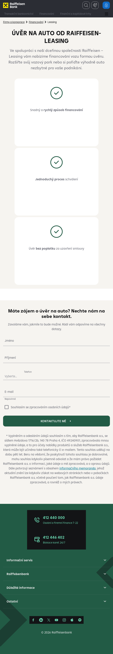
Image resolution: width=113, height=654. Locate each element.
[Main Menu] (106, 14)
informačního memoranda (77, 468)
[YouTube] (56, 620)
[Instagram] (64, 620)
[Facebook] (33, 620)
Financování (46, 13)
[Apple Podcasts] (72, 620)
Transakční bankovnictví (18, 13)
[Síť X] (49, 620)
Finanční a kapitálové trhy (75, 13)
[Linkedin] (41, 620)
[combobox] (12, 374)
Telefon (28, 371)
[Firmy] (14, 5)
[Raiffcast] (80, 620)
